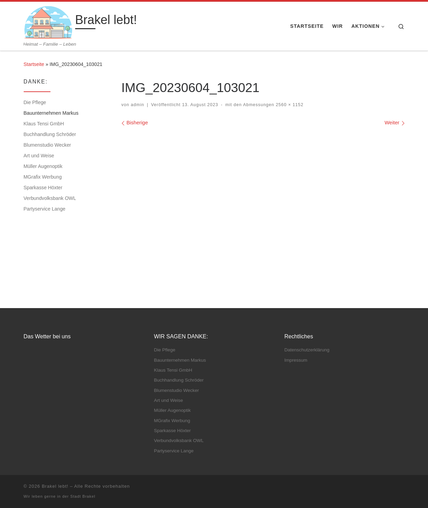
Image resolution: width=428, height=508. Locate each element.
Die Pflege (35, 102)
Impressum (296, 360)
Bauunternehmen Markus (51, 113)
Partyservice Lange (45, 209)
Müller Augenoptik (43, 166)
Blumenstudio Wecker (47, 145)
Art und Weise (39, 155)
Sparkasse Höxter (43, 187)
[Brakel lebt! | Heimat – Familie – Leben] (48, 21)
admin (137, 104)
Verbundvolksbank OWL (50, 198)
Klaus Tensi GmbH (44, 123)
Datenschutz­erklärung (307, 349)
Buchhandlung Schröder (50, 134)
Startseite (34, 64)
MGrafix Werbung (43, 177)
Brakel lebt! (55, 486)
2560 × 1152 (288, 104)
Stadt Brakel (82, 496)
